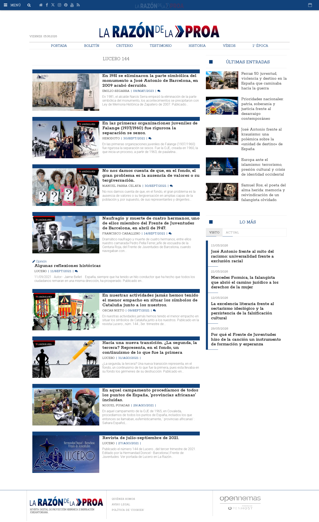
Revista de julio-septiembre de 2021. (140, 438)
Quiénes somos (123, 498)
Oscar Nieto (113, 310)
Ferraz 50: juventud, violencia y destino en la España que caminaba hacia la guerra (264, 81)
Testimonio (161, 46)
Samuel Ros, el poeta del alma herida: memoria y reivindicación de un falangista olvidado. (263, 192)
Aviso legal (121, 504)
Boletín (91, 46)
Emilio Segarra (116, 91)
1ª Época (260, 46)
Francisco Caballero (121, 233)
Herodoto (111, 138)
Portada (59, 46)
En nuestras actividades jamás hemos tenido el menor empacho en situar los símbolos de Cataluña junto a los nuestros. (150, 300)
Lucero (41, 271)
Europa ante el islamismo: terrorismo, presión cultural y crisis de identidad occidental (263, 167)
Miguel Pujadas (116, 405)
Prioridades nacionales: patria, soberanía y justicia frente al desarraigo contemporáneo (262, 109)
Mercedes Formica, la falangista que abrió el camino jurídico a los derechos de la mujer (245, 281)
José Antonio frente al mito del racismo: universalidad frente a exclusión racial (243, 256)
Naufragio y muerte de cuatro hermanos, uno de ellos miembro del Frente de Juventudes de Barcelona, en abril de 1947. (150, 223)
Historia (197, 46)
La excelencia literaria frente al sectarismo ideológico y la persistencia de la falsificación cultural (244, 309)
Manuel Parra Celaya (122, 186)
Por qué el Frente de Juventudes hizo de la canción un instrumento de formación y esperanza (246, 337)
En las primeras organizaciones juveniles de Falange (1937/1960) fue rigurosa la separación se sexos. (149, 128)
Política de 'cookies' (128, 509)
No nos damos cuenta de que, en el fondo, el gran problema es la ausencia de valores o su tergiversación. (150, 175)
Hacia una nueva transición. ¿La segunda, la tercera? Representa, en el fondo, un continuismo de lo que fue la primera (149, 347)
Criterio (124, 46)
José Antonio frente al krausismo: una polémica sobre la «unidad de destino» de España (262, 139)
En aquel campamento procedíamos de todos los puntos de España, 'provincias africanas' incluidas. (150, 395)
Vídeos (229, 46)
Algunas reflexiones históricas (67, 266)
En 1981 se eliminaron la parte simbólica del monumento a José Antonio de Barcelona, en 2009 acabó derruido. (150, 80)
